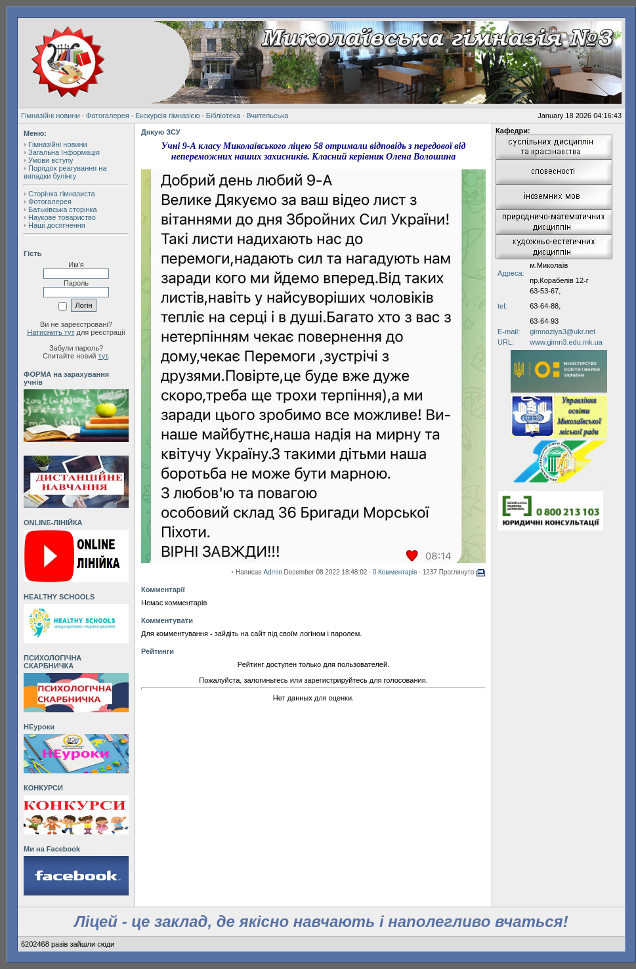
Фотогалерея (107, 115)
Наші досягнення (56, 225)
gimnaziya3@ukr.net (562, 331)
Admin (272, 572)
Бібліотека (223, 115)
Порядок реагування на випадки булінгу (65, 172)
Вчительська (267, 115)
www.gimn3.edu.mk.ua (566, 342)
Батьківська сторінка (62, 209)
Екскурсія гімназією (167, 115)
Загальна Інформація (64, 152)
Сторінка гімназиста (61, 194)
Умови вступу (51, 160)
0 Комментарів (395, 572)
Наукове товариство (62, 217)
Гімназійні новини (50, 115)
